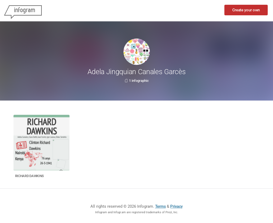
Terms (160, 206)
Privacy (176, 206)
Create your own (246, 10)
